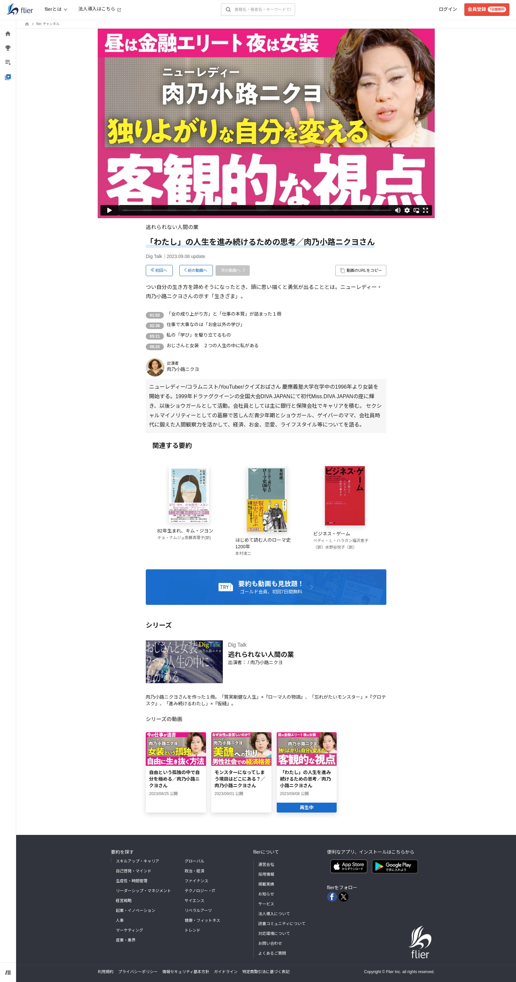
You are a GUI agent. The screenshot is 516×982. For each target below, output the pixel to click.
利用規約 (106, 971)
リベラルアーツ (198, 910)
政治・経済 (194, 871)
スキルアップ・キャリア (137, 861)
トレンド (192, 930)
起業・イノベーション (135, 910)
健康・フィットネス (202, 920)
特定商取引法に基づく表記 (266, 971)
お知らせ (266, 894)
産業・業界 (126, 940)
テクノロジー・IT (200, 891)
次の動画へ (231, 270)
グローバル (194, 861)
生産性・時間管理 (131, 881)
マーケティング (129, 930)
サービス (266, 904)
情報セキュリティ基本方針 (185, 971)
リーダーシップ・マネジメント (143, 891)
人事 (120, 920)
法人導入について (274, 914)
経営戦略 (124, 900)
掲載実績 (266, 884)
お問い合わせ (270, 943)
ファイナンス (196, 881)
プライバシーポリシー (138, 971)
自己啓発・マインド (133, 871)
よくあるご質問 (272, 953)
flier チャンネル (47, 24)
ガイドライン (226, 971)
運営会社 (266, 864)
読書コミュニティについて (281, 923)
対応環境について (274, 933)
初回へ (161, 270)
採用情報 (266, 874)
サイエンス (194, 900)
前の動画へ (197, 270)
